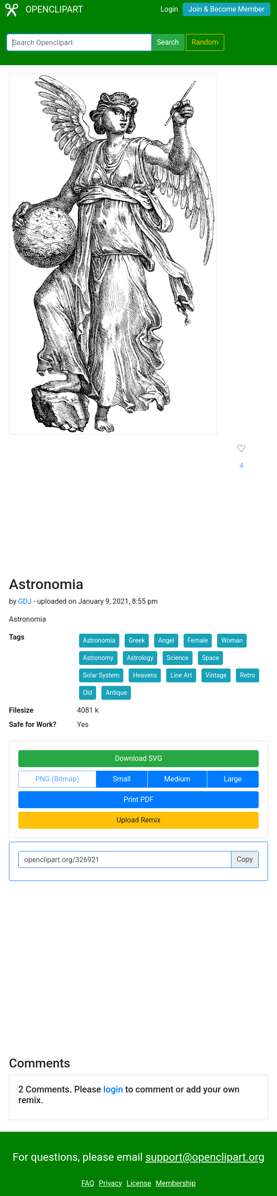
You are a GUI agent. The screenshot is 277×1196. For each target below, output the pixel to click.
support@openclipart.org (204, 1157)
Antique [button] (116, 692)
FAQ (87, 1183)
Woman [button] (232, 640)
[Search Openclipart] (79, 42)
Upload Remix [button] (138, 820)
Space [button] (210, 657)
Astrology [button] (140, 657)
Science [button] (178, 657)
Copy (245, 859)
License (138, 1183)
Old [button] (87, 692)
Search (168, 42)
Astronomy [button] (98, 657)
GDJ (24, 601)
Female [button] (198, 640)
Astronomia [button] (99, 640)
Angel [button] (166, 640)
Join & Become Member (226, 9)
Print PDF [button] (139, 799)
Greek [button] (137, 640)
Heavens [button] (145, 675)
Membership (176, 1183)
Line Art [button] (181, 675)
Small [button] (121, 779)
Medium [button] (177, 779)
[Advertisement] (115, 508)
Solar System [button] (101, 675)
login (113, 1089)
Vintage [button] (216, 675)
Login (169, 9)
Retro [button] (247, 675)
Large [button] (233, 779)
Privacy (110, 1183)
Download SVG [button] (138, 758)
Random (205, 42)
